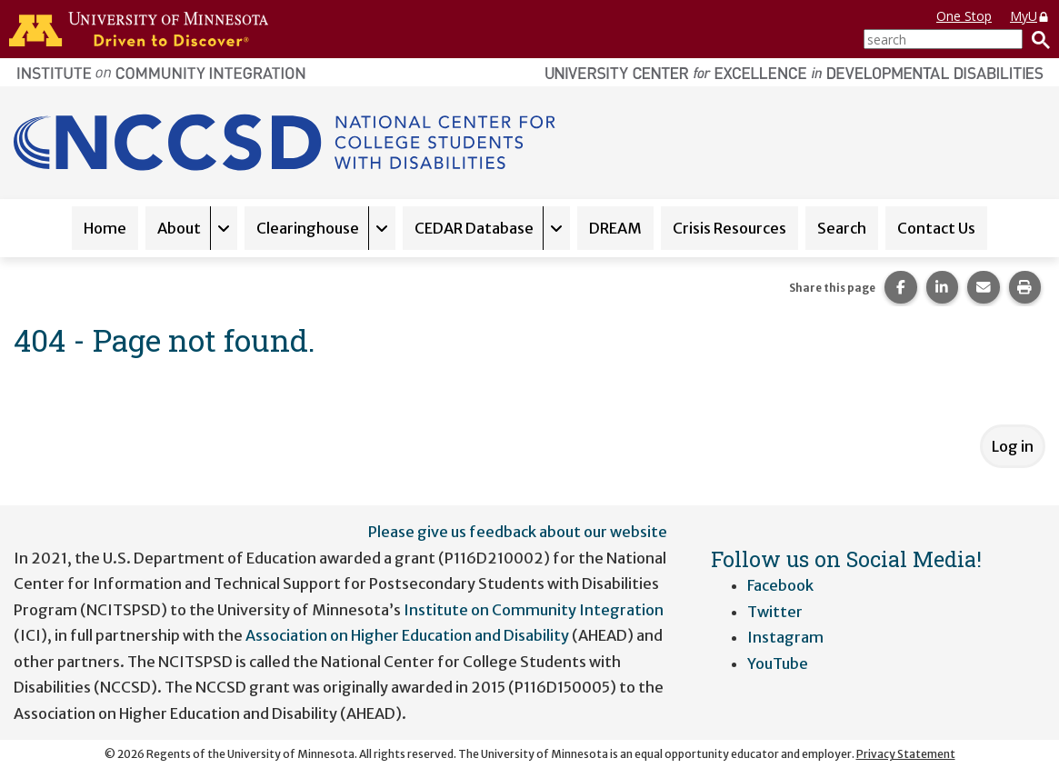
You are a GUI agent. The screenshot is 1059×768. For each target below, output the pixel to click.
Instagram (785, 637)
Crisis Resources (729, 228)
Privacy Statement (905, 754)
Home (105, 228)
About (179, 228)
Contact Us (936, 228)
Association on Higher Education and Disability (408, 635)
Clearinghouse (307, 228)
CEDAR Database (474, 228)
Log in (1013, 446)
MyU (1030, 16)
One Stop (964, 16)
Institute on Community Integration (534, 610)
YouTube (777, 663)
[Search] (1036, 39)
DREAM (615, 228)
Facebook (780, 585)
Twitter (775, 612)
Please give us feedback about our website (517, 532)
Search (841, 228)
